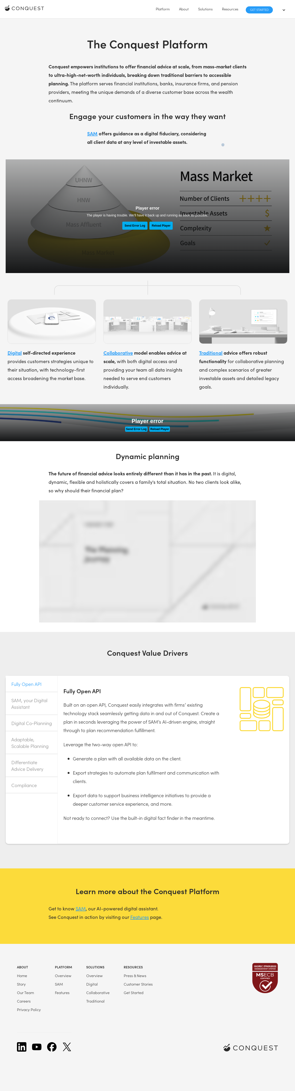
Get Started (259, 9)
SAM (81, 908)
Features (139, 917)
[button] (162, 9)
